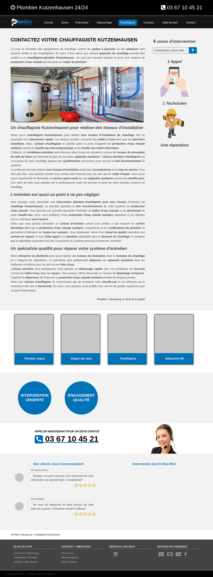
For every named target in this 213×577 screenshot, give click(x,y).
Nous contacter (69, 562)
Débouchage (32, 553)
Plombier (32, 557)
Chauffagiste (19, 557)
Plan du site (67, 553)
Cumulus (18, 562)
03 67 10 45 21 (184, 7)
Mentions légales (70, 557)
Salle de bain (30, 562)
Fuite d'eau (19, 553)
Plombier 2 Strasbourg (21, 534)
